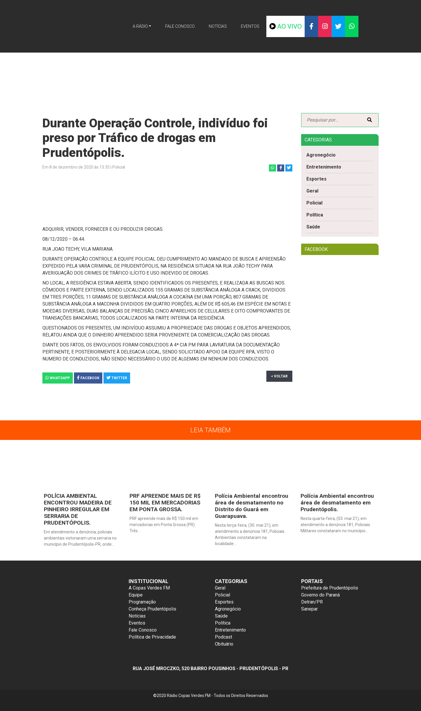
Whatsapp (57, 378)
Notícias (221, 26)
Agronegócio (321, 155)
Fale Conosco (179, 26)
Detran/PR (312, 603)
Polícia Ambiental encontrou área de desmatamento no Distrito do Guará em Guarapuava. (251, 506)
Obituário (224, 645)
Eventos (256, 26)
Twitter (116, 378)
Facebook (88, 378)
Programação (142, 603)
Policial (314, 203)
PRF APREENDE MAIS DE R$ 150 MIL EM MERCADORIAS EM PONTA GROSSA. (165, 503)
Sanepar (309, 610)
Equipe (136, 596)
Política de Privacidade (152, 638)
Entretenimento (323, 167)
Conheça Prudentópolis (152, 610)
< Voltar (279, 376)
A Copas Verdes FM (149, 589)
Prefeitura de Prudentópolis (329, 589)
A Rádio (134, 26)
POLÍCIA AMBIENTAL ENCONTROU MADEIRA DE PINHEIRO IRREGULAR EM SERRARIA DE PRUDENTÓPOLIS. (77, 510)
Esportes (316, 179)
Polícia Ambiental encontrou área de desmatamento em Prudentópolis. (337, 503)
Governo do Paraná (320, 596)
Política (314, 215)
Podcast (223, 638)
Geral (312, 191)
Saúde (313, 227)
